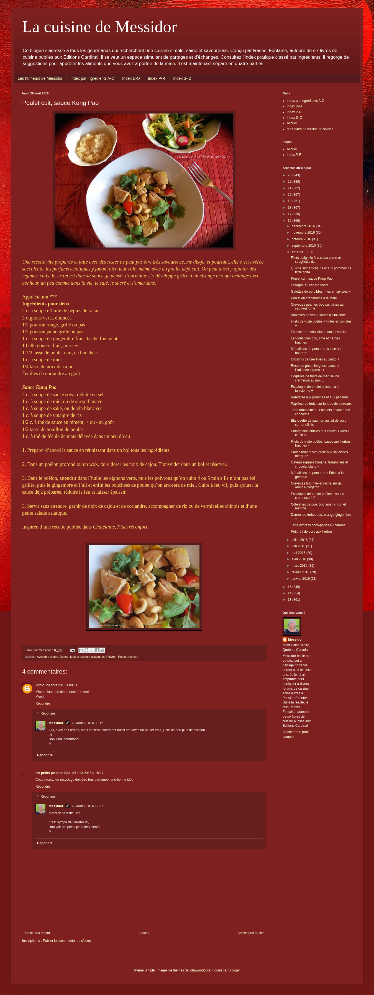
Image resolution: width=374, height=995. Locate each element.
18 (290, 208)
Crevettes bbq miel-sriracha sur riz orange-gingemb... (316, 485)
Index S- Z (182, 78)
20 (290, 195)
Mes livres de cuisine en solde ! (310, 129)
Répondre (42, 703)
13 (290, 600)
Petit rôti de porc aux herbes (311, 531)
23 (290, 175)
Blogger (234, 970)
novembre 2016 (304, 232)
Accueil (144, 933)
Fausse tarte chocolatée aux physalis (318, 332)
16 (290, 221)
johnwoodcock (200, 970)
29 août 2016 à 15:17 (87, 773)
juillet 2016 (300, 540)
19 (290, 201)
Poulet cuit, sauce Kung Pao (312, 278)
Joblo (39, 685)
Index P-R (156, 78)
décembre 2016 (304, 226)
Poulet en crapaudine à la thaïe (314, 298)
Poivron (111, 656)
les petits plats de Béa (52, 773)
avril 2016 (299, 559)
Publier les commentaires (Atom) (67, 941)
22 (290, 182)
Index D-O (131, 78)
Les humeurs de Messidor (40, 78)
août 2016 (300, 252)
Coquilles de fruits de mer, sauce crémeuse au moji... (315, 378)
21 (290, 188)
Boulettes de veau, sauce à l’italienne (318, 315)
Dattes (64, 656)
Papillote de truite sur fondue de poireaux (321, 404)
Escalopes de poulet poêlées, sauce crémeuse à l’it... (317, 496)
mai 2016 (299, 553)
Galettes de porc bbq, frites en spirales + (321, 291)
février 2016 (301, 572)
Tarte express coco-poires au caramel (318, 525)
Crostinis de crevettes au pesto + (315, 359)
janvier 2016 (301, 579)
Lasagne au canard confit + (311, 285)
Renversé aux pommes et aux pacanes (320, 397)
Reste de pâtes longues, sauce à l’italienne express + (315, 368)
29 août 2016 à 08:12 (87, 723)
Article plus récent (37, 933)
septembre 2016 (304, 246)
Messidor (56, 723)
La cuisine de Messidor (99, 26)
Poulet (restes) (127, 656)
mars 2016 (300, 566)
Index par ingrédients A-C (92, 78)
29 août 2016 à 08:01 (61, 685)
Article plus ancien (251, 933)
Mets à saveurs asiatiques (87, 656)
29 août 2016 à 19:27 (87, 806)
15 (290, 587)
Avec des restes (47, 656)
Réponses (47, 713)
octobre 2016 (302, 239)
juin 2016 (299, 546)
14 (290, 593)
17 (290, 214)
